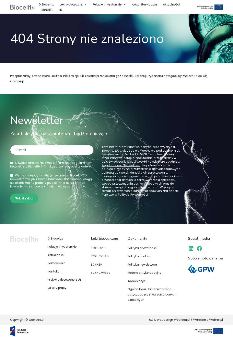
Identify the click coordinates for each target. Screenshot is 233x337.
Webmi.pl (216, 320)
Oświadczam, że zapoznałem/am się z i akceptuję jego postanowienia (51, 164)
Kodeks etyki (136, 281)
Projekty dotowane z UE (64, 280)
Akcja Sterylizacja (144, 4)
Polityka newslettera (142, 265)
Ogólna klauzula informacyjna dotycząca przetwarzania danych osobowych (152, 294)
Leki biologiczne (73, 4)
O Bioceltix (46, 4)
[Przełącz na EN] (60, 9)
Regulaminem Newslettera (121, 165)
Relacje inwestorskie (109, 4)
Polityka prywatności (142, 248)
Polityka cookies (139, 256)
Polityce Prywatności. (133, 195)
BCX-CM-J (98, 248)
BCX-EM (96, 265)
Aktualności (171, 4)
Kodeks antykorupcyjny (144, 273)
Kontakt (47, 10)
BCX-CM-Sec (100, 273)
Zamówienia (56, 263)
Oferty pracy (57, 288)
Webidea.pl (182, 320)
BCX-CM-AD (100, 256)
